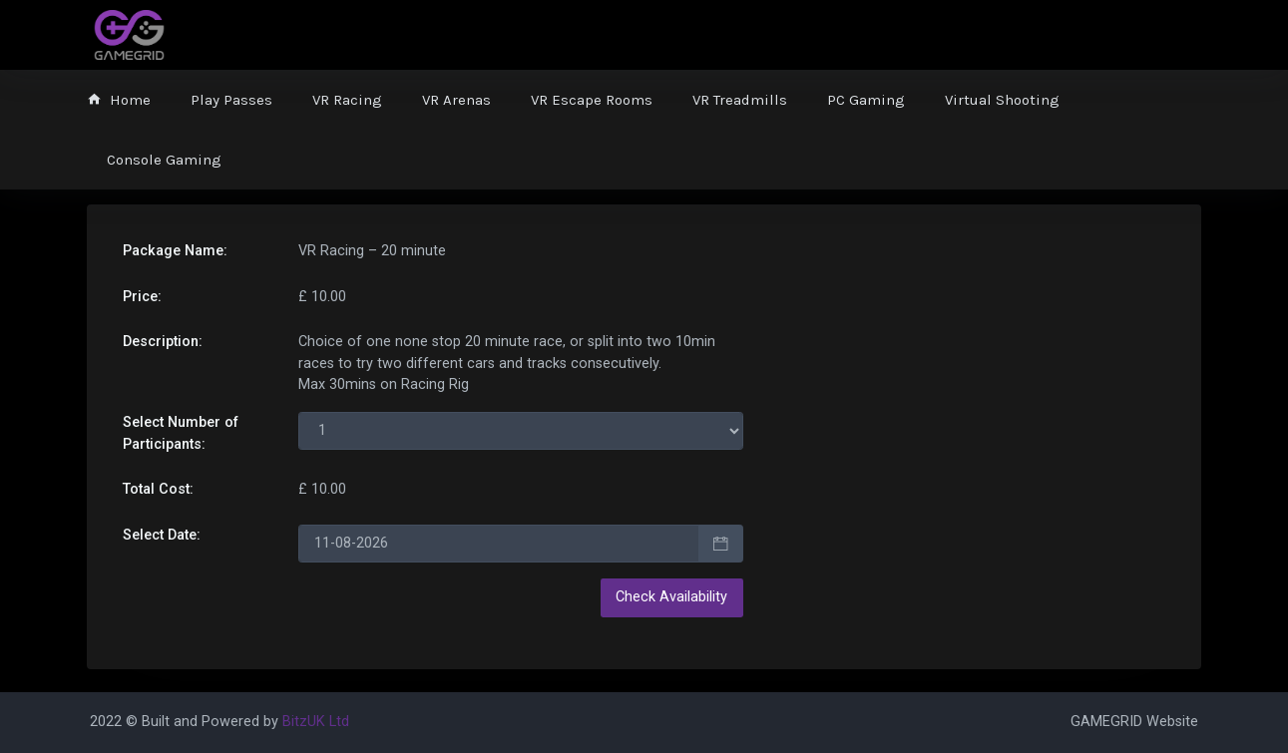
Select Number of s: (180, 433)
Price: (142, 296)
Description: (163, 341)
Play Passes (231, 100)
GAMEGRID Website (1134, 721)
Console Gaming (164, 160)
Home (119, 100)
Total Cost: (158, 489)
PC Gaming (866, 100)
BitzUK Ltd (315, 721)
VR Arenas (456, 100)
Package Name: (175, 250)
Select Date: (162, 535)
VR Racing (347, 100)
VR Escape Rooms (591, 100)
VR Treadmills (739, 100)
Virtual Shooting (1002, 100)
